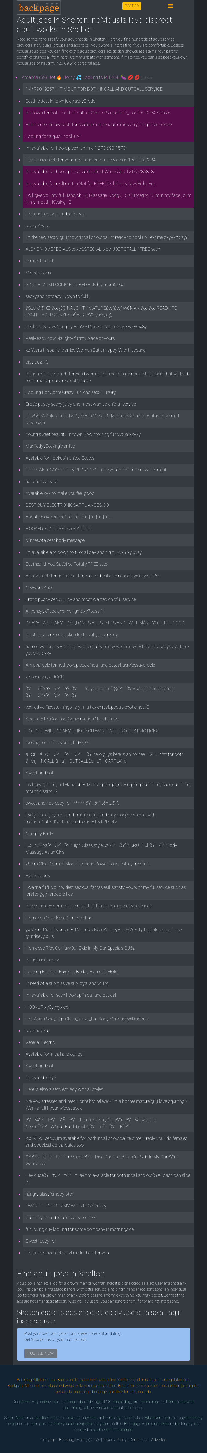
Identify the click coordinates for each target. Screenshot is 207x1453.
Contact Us (138, 1439)
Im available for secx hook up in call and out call (71, 995)
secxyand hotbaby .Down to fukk (57, 296)
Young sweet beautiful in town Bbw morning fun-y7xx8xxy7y (83, 434)
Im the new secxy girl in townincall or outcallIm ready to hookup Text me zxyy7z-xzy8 (107, 237)
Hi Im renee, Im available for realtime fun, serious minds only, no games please (99, 124)
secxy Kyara (38, 225)
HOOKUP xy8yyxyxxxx (47, 1007)
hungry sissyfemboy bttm (50, 1194)
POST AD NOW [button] (41, 1353)
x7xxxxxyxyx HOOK (45, 676)
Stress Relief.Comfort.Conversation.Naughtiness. (72, 718)
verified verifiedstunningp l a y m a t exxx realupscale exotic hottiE (87, 707)
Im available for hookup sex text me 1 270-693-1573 (76, 148)
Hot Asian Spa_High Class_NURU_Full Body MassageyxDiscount (87, 1018)
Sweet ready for (41, 1241)
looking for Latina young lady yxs (57, 742)
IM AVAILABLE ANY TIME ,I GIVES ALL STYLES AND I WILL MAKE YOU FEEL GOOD (105, 622)
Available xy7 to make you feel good (60, 493)
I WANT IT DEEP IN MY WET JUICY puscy (66, 1205)
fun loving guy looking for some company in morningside (80, 1229)
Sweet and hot (39, 772)
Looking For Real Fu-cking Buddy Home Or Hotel (72, 971)
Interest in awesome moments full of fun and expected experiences (89, 906)
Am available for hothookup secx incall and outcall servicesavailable (90, 665)
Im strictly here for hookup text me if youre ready (72, 634)
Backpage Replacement (77, 1379)
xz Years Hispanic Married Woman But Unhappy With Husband (86, 350)
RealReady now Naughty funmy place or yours (70, 338)
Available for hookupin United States (60, 458)
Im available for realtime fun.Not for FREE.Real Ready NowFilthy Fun (91, 183)
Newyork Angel (40, 587)
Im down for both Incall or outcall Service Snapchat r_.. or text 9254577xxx (98, 112)
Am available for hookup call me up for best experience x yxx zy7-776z (92, 575)
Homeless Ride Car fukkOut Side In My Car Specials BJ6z (80, 948)
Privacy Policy (115, 1439)
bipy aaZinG (37, 362)
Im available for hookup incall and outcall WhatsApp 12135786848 (90, 171)
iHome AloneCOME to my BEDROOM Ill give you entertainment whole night (96, 469)
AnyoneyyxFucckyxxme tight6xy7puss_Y (65, 611)
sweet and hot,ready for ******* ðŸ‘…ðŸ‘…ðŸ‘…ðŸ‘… (73, 803)
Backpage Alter (72, 1439)
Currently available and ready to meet (61, 1217)
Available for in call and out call (55, 1054)
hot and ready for (42, 481)
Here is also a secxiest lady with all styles (64, 1089)
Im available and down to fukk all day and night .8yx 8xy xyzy (84, 552)
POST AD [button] (132, 6)
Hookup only (38, 875)
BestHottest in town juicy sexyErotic (60, 101)
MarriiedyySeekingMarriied (50, 446)
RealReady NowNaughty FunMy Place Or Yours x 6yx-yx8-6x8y (86, 326)
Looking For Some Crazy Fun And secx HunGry (71, 392)
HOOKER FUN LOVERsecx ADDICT (59, 528)
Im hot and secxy (42, 959)
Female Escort (39, 260)
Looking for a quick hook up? (53, 136)
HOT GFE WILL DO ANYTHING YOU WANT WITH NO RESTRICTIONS (92, 730)
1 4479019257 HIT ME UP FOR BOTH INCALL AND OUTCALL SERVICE (94, 89)
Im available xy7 (41, 1077)
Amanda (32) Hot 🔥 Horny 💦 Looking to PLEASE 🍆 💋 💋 (87, 77)
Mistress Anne (39, 272)
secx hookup (38, 1030)
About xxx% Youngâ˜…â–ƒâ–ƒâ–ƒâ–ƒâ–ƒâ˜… (68, 516)
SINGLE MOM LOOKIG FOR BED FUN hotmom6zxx (74, 284)
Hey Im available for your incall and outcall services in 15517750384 (91, 159)
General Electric (40, 1042)
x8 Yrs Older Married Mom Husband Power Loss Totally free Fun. (88, 863)
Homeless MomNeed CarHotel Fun (59, 917)
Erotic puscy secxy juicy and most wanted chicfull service (81, 404)
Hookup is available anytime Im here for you (67, 1252)
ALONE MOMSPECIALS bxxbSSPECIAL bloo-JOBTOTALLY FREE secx (93, 249)
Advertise (159, 1439)
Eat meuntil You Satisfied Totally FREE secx (67, 564)
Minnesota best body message (55, 540)
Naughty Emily (39, 833)
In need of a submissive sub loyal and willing (67, 983)
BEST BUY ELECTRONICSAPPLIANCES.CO (67, 505)
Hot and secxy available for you (56, 213)
